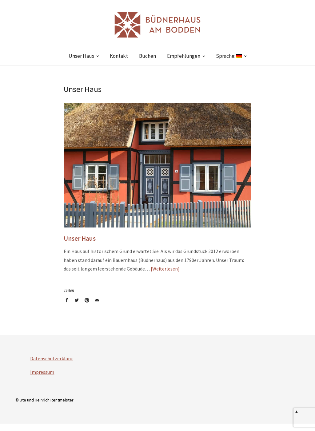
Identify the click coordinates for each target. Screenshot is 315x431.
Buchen (147, 56)
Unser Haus (81, 56)
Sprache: (229, 56)
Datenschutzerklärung (54, 358)
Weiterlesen (165, 269)
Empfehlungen (183, 56)
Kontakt (119, 56)
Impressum (42, 372)
